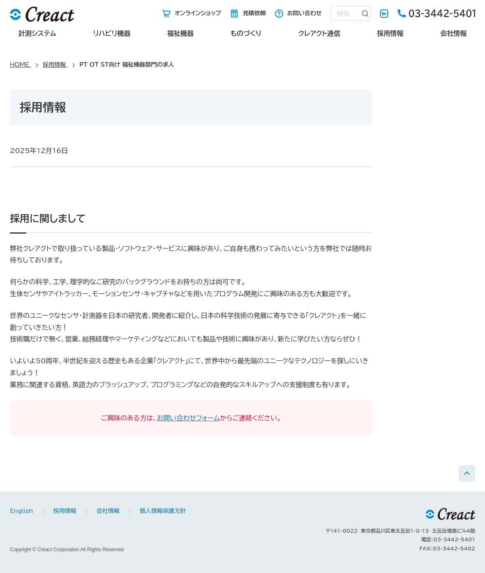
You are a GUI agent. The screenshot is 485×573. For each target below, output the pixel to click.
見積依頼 (254, 13)
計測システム (37, 33)
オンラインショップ (198, 13)
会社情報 (453, 33)
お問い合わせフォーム (188, 418)
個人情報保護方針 (163, 511)
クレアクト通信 (319, 33)
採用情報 (390, 33)
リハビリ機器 (112, 33)
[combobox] (345, 13)
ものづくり (245, 33)
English (384, 13)
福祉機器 (180, 33)
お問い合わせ (304, 13)
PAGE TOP (467, 473)
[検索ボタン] (365, 13)
